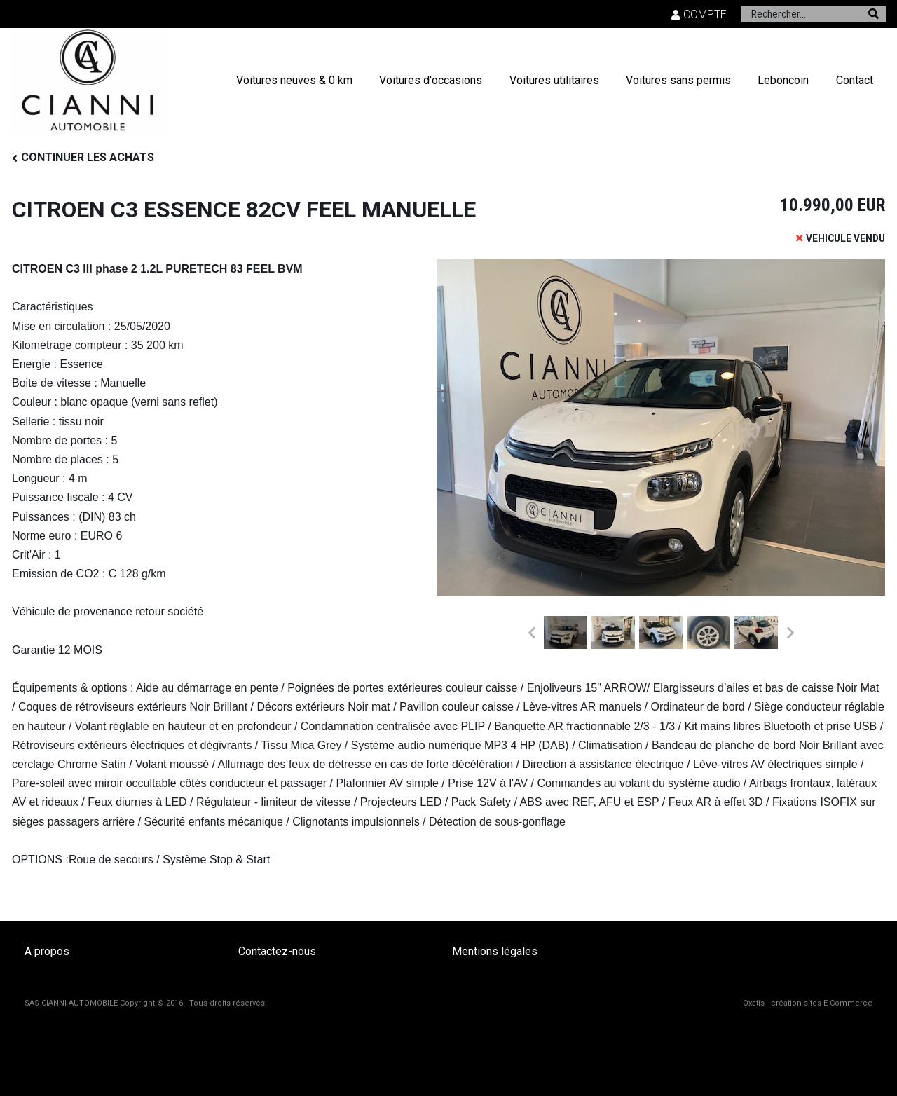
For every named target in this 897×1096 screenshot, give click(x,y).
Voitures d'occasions (430, 80)
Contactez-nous (277, 951)
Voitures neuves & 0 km (294, 80)
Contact (854, 80)
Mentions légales (494, 951)
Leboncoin (783, 80)
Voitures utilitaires (554, 80)
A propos (47, 951)
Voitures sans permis (678, 80)
